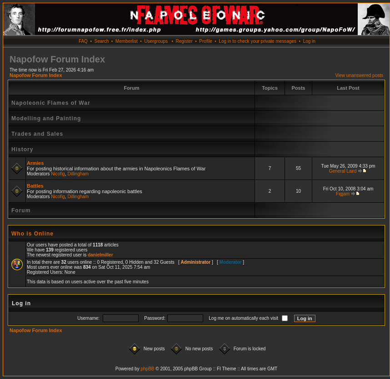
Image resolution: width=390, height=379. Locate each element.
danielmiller (100, 254)
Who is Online (32, 233)
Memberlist (126, 41)
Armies (35, 163)
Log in (309, 41)
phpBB (147, 368)
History (22, 149)
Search (102, 41)
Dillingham (78, 173)
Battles (35, 186)
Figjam (343, 193)
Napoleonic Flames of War (50, 103)
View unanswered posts (359, 75)
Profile (205, 41)
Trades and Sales (37, 134)
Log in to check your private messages (257, 41)
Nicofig (58, 173)
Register (183, 41)
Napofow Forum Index (36, 75)
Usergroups (156, 41)
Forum (20, 210)
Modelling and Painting (46, 118)
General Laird (343, 171)
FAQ (83, 41)
